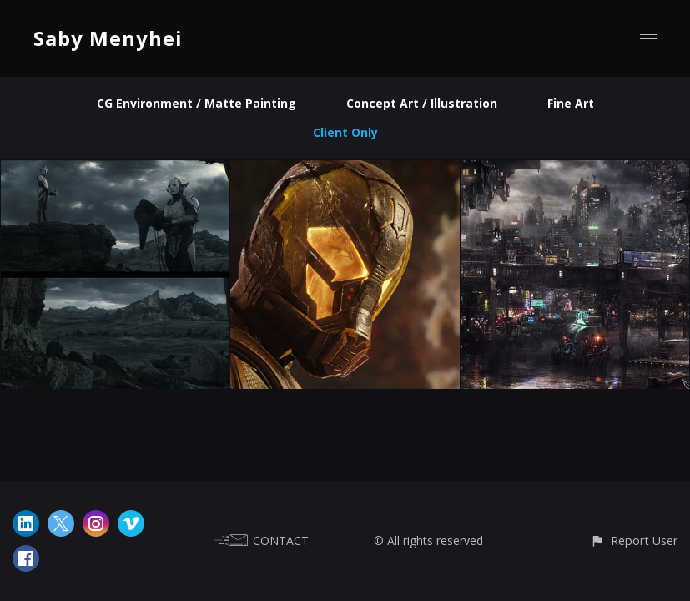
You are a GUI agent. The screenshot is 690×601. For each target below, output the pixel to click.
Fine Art (570, 103)
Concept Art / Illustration (421, 103)
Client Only (345, 132)
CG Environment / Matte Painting (196, 103)
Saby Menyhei (108, 38)
